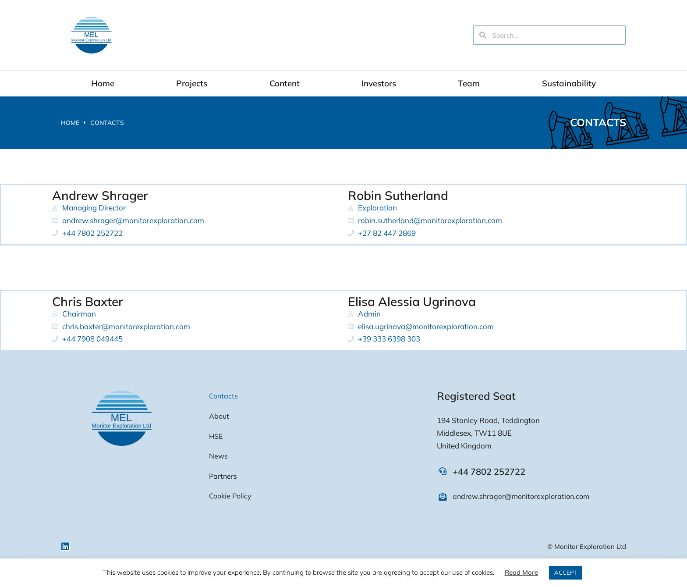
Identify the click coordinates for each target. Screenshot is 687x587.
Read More (521, 572)
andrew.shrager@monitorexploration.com (521, 496)
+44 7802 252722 (489, 471)
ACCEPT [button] (565, 572)
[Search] (482, 35)
